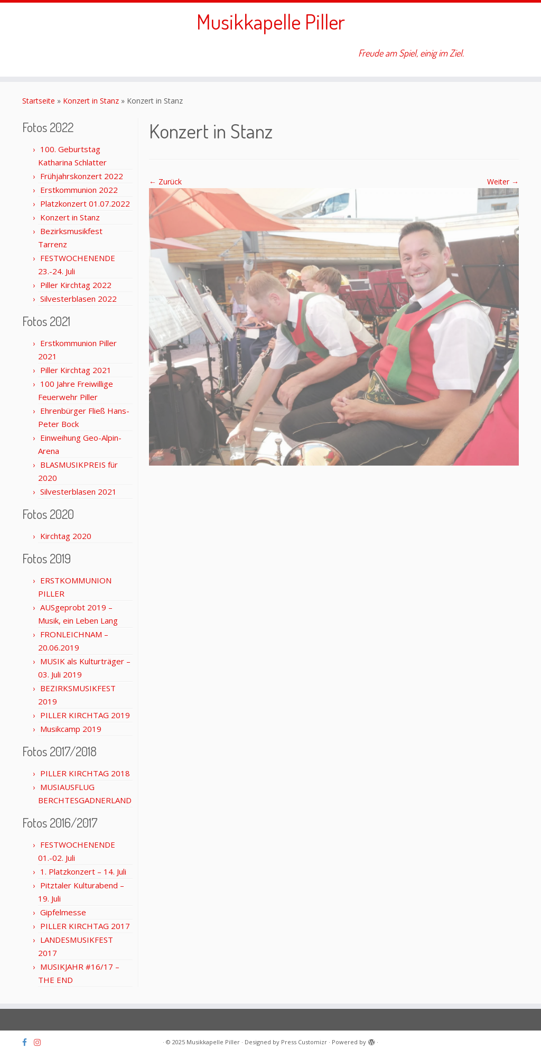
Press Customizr (304, 1042)
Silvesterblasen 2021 (78, 491)
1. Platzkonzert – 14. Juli (83, 871)
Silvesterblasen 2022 (78, 298)
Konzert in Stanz (91, 101)
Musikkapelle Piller (271, 21)
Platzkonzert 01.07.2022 (85, 203)
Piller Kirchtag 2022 (75, 285)
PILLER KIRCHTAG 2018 (85, 773)
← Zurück (165, 182)
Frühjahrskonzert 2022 (81, 176)
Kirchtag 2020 (65, 536)
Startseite (38, 101)
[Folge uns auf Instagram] (41, 1042)
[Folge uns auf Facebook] (28, 1042)
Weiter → (503, 182)
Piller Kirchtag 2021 (75, 370)
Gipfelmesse (63, 912)
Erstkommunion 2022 (79, 189)
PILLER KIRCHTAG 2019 (85, 715)
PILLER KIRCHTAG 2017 (85, 926)
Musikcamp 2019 (70, 728)
